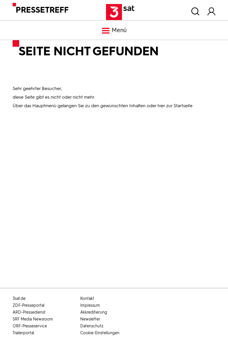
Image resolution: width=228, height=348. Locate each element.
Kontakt (87, 298)
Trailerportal (23, 333)
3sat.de (19, 298)
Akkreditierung (93, 312)
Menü (114, 30)
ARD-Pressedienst (29, 312)
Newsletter (90, 319)
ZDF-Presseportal (28, 305)
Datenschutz (91, 326)
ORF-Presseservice (30, 326)
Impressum (90, 305)
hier (161, 105)
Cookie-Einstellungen (99, 333)
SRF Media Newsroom (33, 319)
